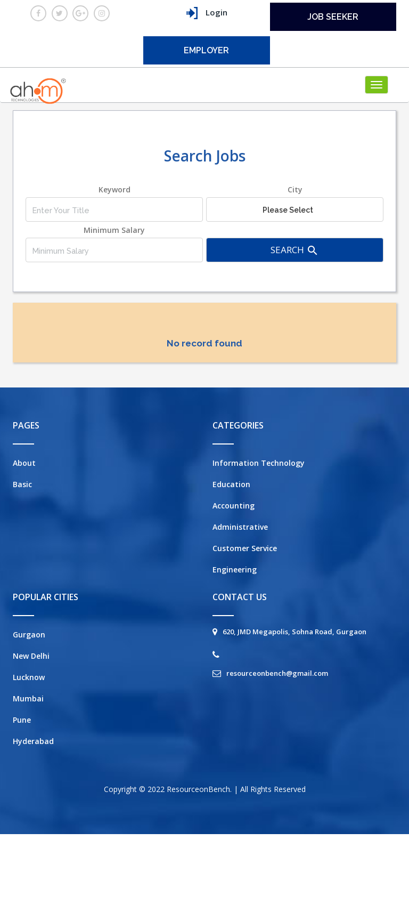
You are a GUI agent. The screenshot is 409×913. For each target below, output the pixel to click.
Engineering (234, 569)
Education (231, 484)
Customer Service (244, 548)
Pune (22, 720)
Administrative (240, 527)
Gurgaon (29, 634)
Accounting (233, 505)
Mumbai (28, 698)
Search (295, 250)
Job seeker (332, 17)
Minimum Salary (114, 230)
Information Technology (258, 463)
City (295, 189)
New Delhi (31, 656)
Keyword (114, 189)
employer (206, 50)
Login (206, 13)
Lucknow (29, 677)
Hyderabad (33, 741)
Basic (22, 484)
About (24, 463)
